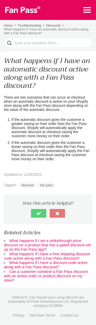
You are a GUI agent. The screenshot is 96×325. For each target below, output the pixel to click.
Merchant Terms (42, 315)
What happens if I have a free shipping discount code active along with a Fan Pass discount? (47, 256)
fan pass (46, 185)
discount (28, 185)
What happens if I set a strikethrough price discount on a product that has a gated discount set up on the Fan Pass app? (47, 245)
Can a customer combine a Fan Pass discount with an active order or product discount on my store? (46, 276)
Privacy (19, 315)
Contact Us (69, 315)
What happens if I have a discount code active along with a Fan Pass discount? (46, 264)
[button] (38, 213)
